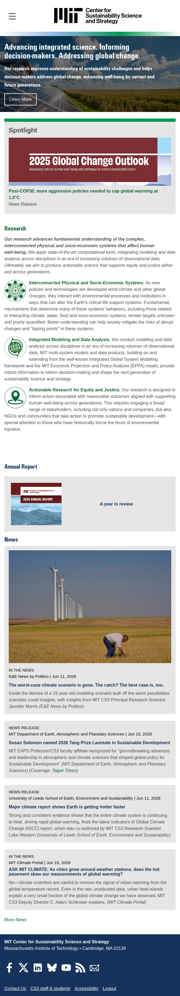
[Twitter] (23, 971)
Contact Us (15, 988)
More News (15, 919)
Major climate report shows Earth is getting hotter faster (67, 807)
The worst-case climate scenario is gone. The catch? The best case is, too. (86, 685)
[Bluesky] (52, 971)
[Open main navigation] (12, 16)
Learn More (20, 99)
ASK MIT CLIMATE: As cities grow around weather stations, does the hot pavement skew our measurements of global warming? (84, 872)
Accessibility (86, 988)
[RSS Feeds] (80, 971)
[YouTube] (66, 971)
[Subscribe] (95, 971)
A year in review (116, 504)
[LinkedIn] (38, 971)
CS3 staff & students (50, 988)
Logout (109, 988)
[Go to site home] (98, 16)
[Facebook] (9, 971)
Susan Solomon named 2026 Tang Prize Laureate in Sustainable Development (89, 742)
